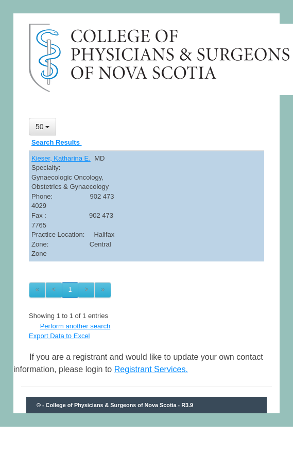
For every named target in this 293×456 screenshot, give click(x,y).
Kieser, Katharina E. (61, 158)
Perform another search (75, 326)
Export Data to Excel (59, 336)
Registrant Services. (151, 369)
